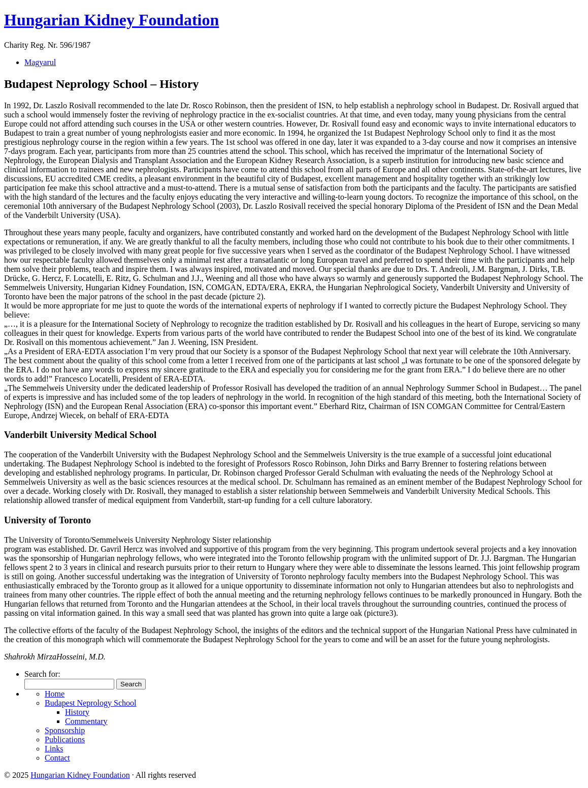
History (77, 712)
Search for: (42, 674)
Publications (65, 739)
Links (54, 748)
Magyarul (40, 62)
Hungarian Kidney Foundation (111, 20)
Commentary (86, 721)
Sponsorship (65, 730)
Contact (57, 757)
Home (54, 693)
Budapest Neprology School (90, 703)
